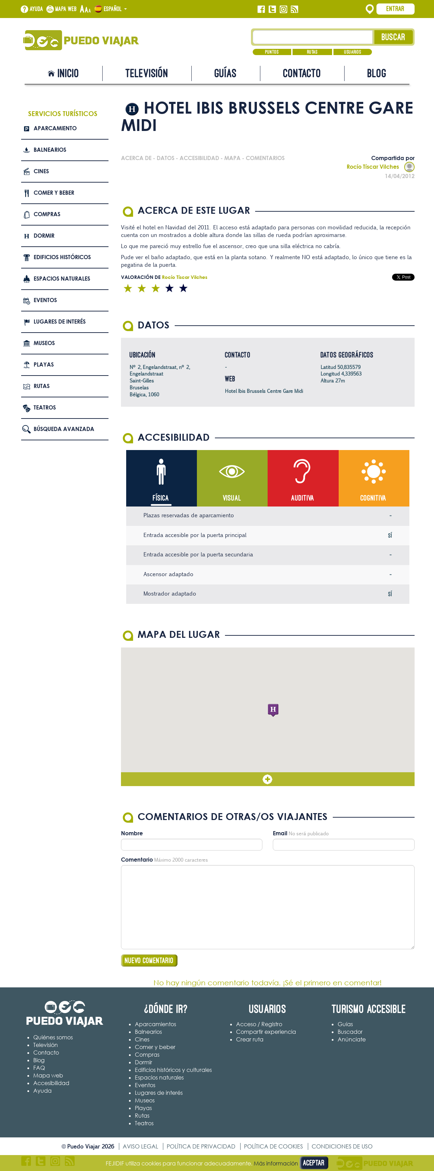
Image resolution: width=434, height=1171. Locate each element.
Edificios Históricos (62, 257)
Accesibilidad (51, 1083)
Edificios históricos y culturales (173, 1069)
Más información (276, 1163)
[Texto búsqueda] (313, 37)
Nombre (132, 833)
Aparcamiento (55, 128)
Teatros (45, 407)
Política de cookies (273, 1146)
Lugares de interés (60, 321)
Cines (41, 171)
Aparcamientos (155, 1024)
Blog (377, 73)
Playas (44, 364)
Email (280, 833)
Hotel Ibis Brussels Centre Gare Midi (264, 391)
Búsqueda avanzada (64, 428)
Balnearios (50, 149)
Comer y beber (54, 192)
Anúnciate (352, 1039)
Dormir (44, 235)
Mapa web (66, 9)
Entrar (396, 9)
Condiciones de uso (342, 1146)
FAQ (39, 1067)
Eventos (45, 300)
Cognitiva (374, 498)
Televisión (146, 73)
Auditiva (302, 498)
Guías (226, 73)
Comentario (137, 859)
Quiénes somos (53, 1037)
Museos (44, 343)
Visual (232, 498)
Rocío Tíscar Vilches (381, 166)
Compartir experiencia (266, 1031)
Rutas (312, 52)
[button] (273, 710)
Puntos (272, 52)
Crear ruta (249, 1039)
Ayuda (36, 9)
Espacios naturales (62, 278)
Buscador (350, 1031)
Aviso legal (140, 1146)
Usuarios (352, 52)
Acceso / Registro (259, 1024)
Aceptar (314, 1163)
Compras (47, 214)
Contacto (302, 73)
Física (161, 498)
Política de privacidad (201, 1146)
